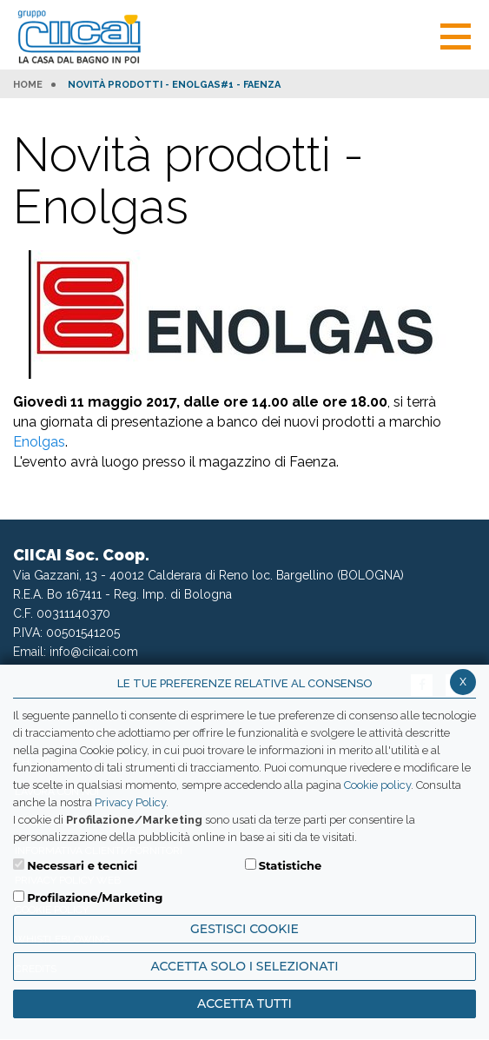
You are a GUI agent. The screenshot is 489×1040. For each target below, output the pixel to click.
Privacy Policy (130, 802)
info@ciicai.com (94, 652)
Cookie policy (377, 785)
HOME (28, 85)
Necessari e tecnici (82, 865)
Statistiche (290, 865)
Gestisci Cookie (244, 929)
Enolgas (39, 442)
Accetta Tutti (244, 1003)
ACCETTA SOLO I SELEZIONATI (244, 966)
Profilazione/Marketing (94, 897)
